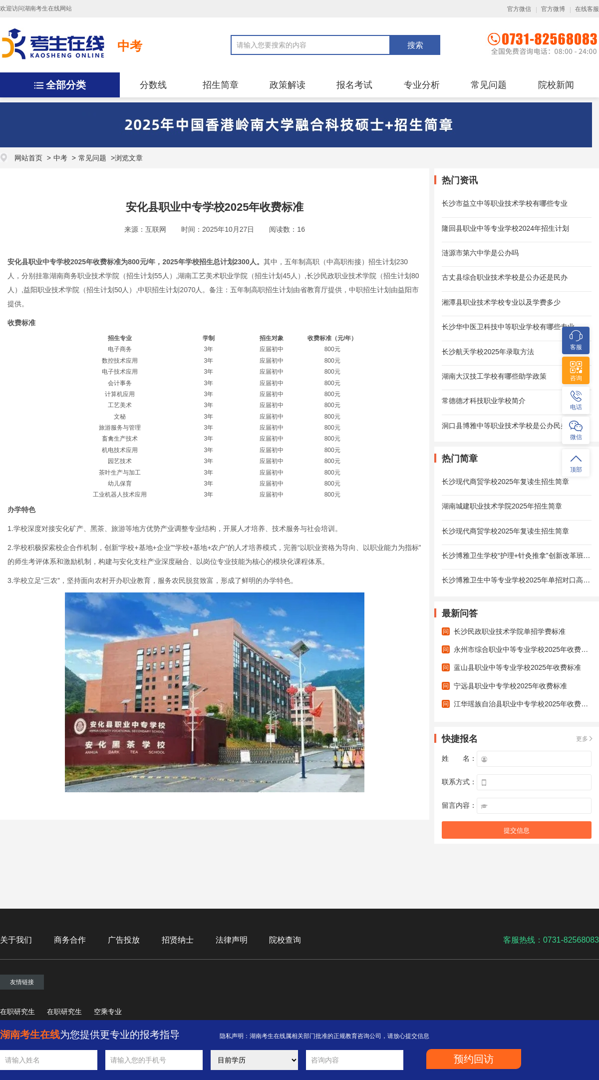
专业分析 (422, 85)
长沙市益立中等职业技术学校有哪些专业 (505, 203)
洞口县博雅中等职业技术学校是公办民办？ (508, 426)
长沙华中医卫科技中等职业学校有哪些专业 (508, 327)
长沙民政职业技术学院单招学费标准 (510, 631)
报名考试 (354, 85)
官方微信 (519, 8)
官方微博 (553, 8)
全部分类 (66, 84)
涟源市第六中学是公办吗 (480, 253)
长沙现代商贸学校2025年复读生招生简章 (505, 482)
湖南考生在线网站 (48, 8)
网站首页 (28, 158)
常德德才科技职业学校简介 (484, 401)
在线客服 (587, 8)
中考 (129, 46)
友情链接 (22, 982)
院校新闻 (556, 85)
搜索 (415, 45)
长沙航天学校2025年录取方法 (488, 352)
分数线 (153, 85)
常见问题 (489, 85)
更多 (582, 738)
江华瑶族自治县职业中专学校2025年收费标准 (524, 704)
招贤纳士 (178, 940)
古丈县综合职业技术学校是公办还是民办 (505, 277)
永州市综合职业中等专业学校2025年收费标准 (524, 649)
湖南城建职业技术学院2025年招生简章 (502, 506)
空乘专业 (108, 1012)
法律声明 (232, 940)
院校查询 (285, 940)
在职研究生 (17, 1012)
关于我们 (16, 940)
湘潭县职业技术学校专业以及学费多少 (501, 302)
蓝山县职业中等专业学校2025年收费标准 (517, 667)
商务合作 (70, 940)
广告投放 (124, 940)
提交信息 (517, 830)
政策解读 (287, 85)
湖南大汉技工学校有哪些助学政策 (494, 376)
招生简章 (221, 85)
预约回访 (474, 1059)
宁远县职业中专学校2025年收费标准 (510, 686)
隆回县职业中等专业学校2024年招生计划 (505, 228)
